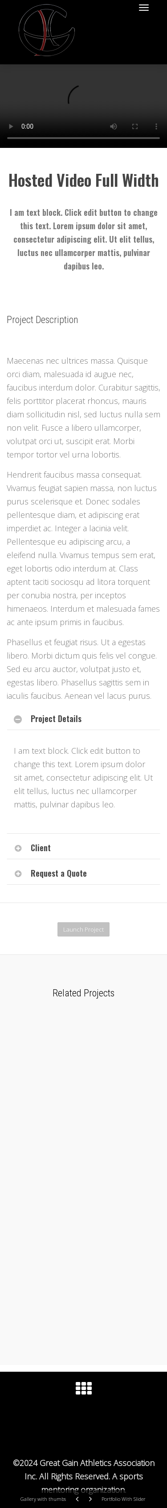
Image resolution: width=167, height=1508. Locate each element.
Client (41, 847)
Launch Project (83, 929)
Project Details (56, 718)
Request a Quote (59, 873)
